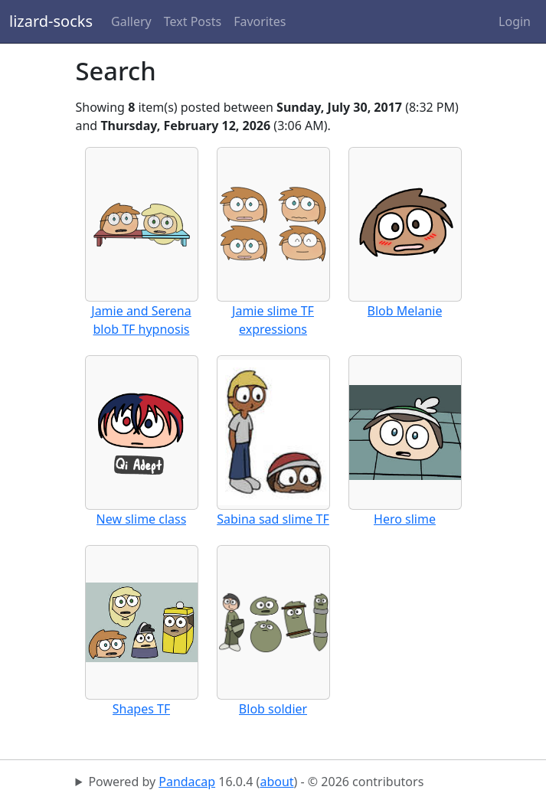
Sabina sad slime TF (273, 519)
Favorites (260, 21)
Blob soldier (273, 708)
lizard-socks (51, 21)
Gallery (131, 21)
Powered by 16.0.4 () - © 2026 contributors (255, 781)
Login (515, 21)
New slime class (141, 519)
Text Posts (192, 21)
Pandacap (187, 781)
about (276, 781)
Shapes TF (142, 708)
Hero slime (405, 519)
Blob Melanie (405, 310)
